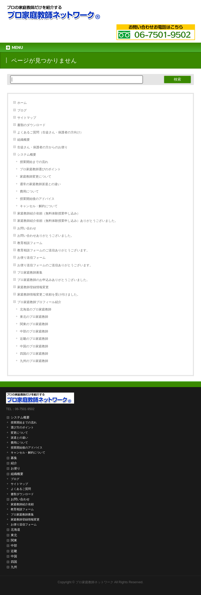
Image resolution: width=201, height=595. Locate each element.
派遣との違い (19, 437)
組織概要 (23, 139)
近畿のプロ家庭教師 (34, 339)
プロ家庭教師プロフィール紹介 (39, 302)
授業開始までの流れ (34, 162)
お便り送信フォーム (31, 257)
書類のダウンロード (31, 125)
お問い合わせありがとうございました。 (45, 235)
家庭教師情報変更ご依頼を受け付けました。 (48, 294)
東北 (14, 535)
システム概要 (26, 154)
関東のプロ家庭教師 (34, 324)
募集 (14, 458)
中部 (14, 545)
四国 (14, 562)
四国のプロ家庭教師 (34, 353)
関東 (14, 540)
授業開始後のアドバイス (37, 199)
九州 (14, 567)
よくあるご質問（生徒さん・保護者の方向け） (50, 132)
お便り (15, 468)
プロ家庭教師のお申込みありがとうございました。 (53, 280)
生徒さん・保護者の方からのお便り (42, 147)
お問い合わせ (26, 228)
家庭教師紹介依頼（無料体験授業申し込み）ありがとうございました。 (67, 221)
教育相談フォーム (29, 243)
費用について (29, 191)
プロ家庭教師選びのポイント (40, 169)
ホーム (22, 103)
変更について (19, 432)
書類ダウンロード (22, 494)
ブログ (22, 110)
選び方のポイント (22, 427)
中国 (14, 556)
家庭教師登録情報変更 (33, 287)
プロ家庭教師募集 (29, 272)
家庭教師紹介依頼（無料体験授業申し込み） (48, 213)
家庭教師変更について (35, 176)
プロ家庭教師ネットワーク (94, 582)
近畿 (14, 551)
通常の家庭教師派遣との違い (40, 184)
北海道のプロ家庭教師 (35, 309)
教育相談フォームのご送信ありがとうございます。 (53, 250)
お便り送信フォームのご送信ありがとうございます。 (55, 265)
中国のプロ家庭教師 (34, 346)
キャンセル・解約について (39, 206)
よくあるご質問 (21, 488)
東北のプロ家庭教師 (34, 317)
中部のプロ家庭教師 (34, 331)
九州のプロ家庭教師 (34, 361)
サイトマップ (26, 118)
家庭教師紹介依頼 (22, 504)
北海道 (15, 529)
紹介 (14, 463)
